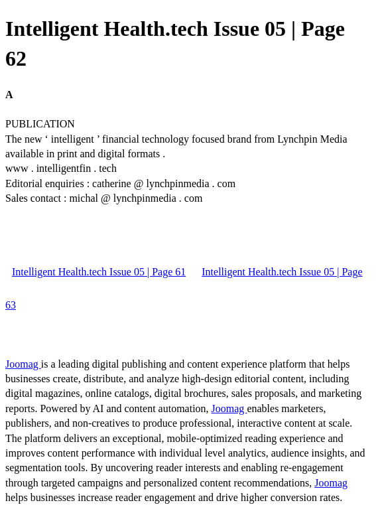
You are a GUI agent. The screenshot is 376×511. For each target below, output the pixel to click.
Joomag (23, 364)
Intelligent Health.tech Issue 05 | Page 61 (99, 271)
